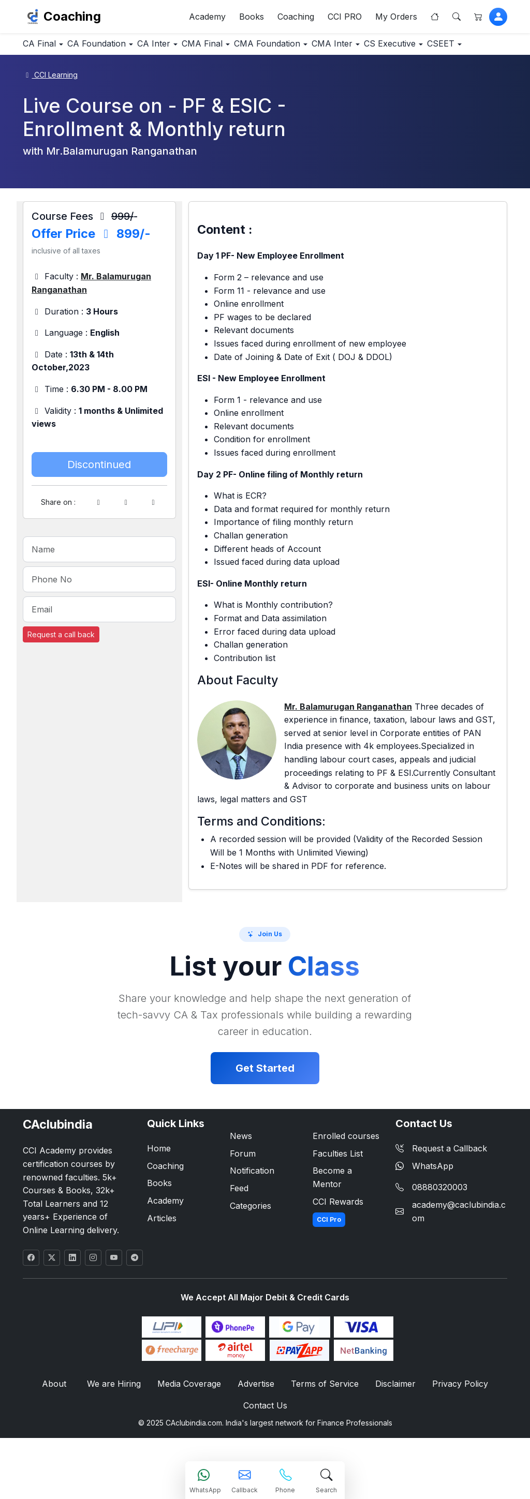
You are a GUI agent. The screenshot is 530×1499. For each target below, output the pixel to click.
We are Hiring (116, 1417)
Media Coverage (190, 1417)
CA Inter (188, 48)
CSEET (122, 75)
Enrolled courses (346, 1168)
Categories (250, 1238)
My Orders (396, 18)
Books (251, 18)
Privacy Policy (455, 1417)
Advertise (256, 1417)
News (241, 1168)
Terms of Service (323, 1417)
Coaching (72, 18)
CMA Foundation (328, 48)
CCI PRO (345, 18)
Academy (207, 18)
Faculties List (338, 1185)
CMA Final (250, 48)
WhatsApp (424, 1198)
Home (159, 1181)
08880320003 (439, 1220)
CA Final (46, 48)
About (59, 1417)
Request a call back (61, 666)
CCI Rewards (338, 1233)
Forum (243, 1185)
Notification (252, 1203)
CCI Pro (329, 1252)
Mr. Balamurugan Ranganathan (348, 738)
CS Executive (56, 75)
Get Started (265, 1101)
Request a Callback (441, 1181)
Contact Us (265, 1440)
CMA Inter (405, 48)
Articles (161, 1250)
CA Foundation (117, 48)
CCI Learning (50, 106)
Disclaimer (392, 1417)
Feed (239, 1220)
